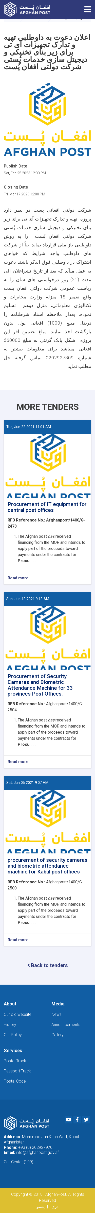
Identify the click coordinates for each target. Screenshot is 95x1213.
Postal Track (15, 1060)
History (10, 1024)
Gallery (57, 1034)
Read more (18, 578)
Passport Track (17, 1071)
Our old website (17, 1014)
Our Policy (13, 1034)
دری (55, 1206)
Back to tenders (47, 965)
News (56, 1014)
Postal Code (15, 1081)
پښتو (41, 1206)
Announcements (65, 1024)
